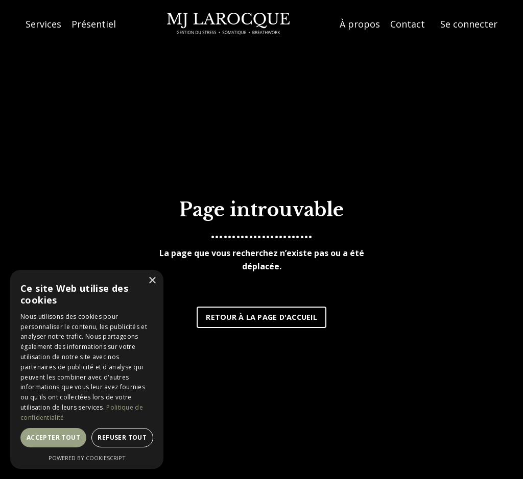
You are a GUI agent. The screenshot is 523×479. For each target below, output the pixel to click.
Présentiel (94, 24)
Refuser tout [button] (122, 437)
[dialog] (86, 369)
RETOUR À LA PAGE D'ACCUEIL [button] (261, 317)
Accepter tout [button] (53, 437)
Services (43, 24)
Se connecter (468, 24)
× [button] (152, 281)
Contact (407, 24)
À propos (360, 24)
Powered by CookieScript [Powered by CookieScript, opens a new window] (87, 458)
